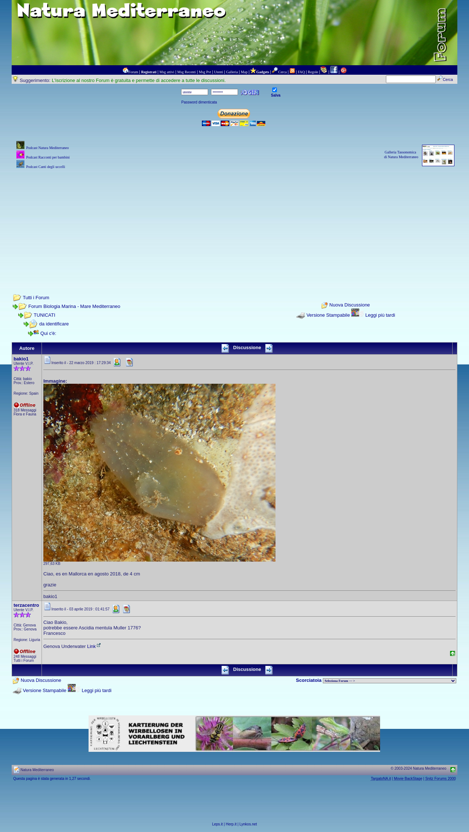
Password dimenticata (199, 102)
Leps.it (217, 824)
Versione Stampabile (328, 315)
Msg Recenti (186, 72)
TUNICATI (44, 315)
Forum (133, 72)
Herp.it (231, 824)
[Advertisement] (234, 222)
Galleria (232, 72)
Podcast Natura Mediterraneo (47, 148)
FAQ (301, 72)
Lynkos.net (248, 824)
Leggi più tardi (380, 315)
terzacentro (26, 605)
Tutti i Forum (36, 297)
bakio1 (20, 359)
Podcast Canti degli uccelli (45, 167)
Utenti (218, 72)
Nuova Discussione (349, 305)
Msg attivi (167, 72)
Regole (313, 72)
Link (94, 646)
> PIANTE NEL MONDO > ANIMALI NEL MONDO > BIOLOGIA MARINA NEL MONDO (389, 680)
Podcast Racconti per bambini (48, 157)
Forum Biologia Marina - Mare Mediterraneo (74, 306)
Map (244, 72)
